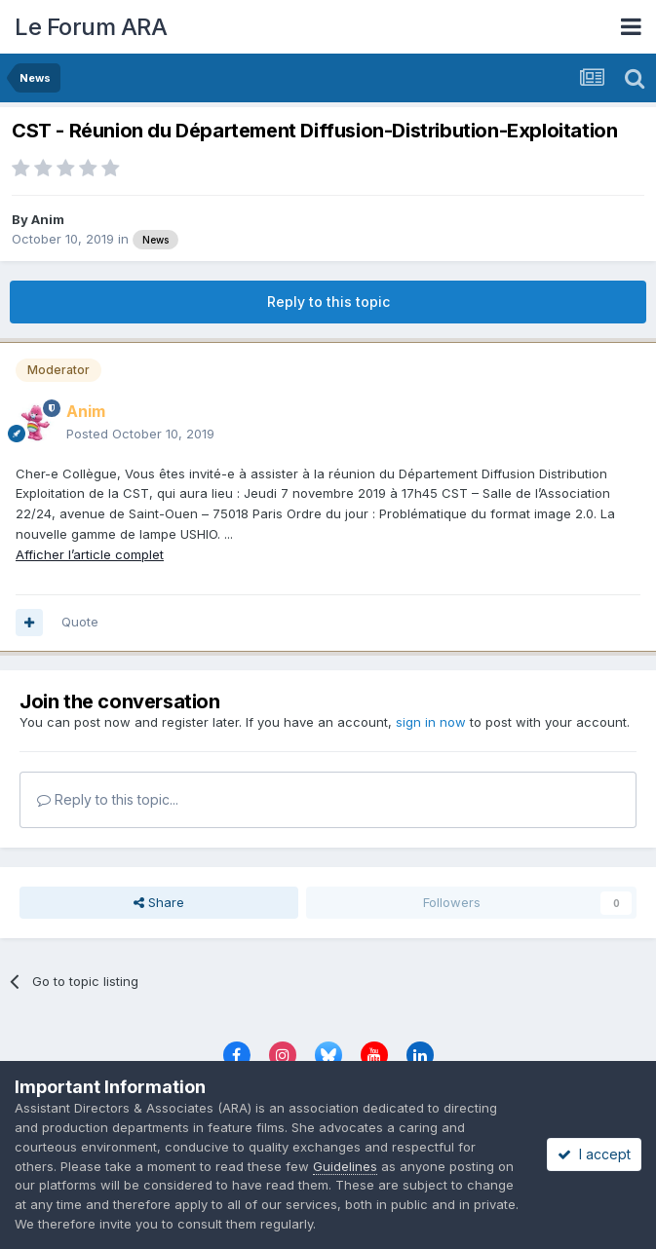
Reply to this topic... (107, 799)
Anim (47, 219)
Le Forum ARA (91, 27)
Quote (79, 621)
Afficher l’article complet (90, 554)
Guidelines (345, 1166)
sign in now (431, 722)
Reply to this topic (328, 301)
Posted (140, 433)
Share (159, 902)
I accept (594, 1154)
